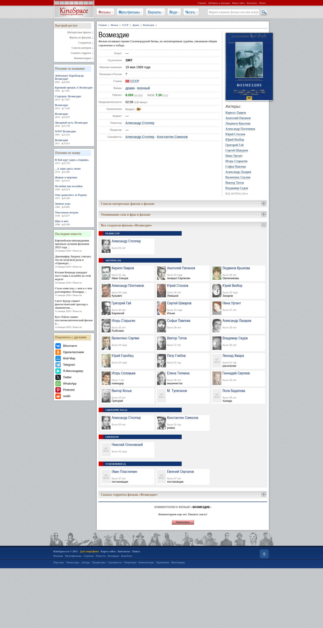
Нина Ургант (233, 155)
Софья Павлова (235, 166)
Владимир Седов (236, 188)
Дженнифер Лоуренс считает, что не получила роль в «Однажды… (74, 261)
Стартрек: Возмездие (74, 98)
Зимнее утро (74, 205)
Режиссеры (72, 562)
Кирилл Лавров (235, 112)
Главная (202, 3)
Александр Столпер (139, 123)
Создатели (84, 42)
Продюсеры (98, 562)
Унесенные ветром (74, 214)
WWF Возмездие (74, 133)
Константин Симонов (172, 137)
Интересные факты (79, 32)
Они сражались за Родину (74, 196)
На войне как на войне (74, 187)
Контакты (252, 3)
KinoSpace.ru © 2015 (65, 551)
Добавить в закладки (219, 3)
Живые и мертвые (74, 179)
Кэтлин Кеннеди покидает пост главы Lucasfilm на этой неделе (74, 277)
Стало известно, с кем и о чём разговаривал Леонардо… (74, 292)
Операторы (130, 562)
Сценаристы (115, 562)
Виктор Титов (234, 182)
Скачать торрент (81, 53)
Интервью (113, 555)
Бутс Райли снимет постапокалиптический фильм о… (74, 322)
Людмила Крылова (238, 123)
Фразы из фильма (80, 37)
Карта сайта (238, 3)
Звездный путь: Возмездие (74, 124)
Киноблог (126, 555)
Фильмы (104, 12)
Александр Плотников (240, 128)
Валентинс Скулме (238, 177)
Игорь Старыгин (236, 161)
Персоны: (58, 562)
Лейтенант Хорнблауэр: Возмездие (74, 79)
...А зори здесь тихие (74, 170)
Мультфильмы (129, 12)
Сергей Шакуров (236, 150)
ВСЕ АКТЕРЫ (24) (236, 194)
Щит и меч (74, 222)
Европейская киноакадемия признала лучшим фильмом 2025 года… (74, 245)
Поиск (262, 3)
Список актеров (81, 47)
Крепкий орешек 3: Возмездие (74, 89)
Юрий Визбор (234, 139)
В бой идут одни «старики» (74, 161)
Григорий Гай (234, 145)
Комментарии (82, 58)
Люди (173, 12)
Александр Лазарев (238, 172)
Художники (162, 562)
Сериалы (154, 12)
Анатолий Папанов (238, 118)
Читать (190, 12)
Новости (101, 555)
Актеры (85, 562)
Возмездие (74, 106)
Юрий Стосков (235, 134)
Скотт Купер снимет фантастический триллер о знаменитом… (74, 306)
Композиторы (146, 562)
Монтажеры (178, 562)
